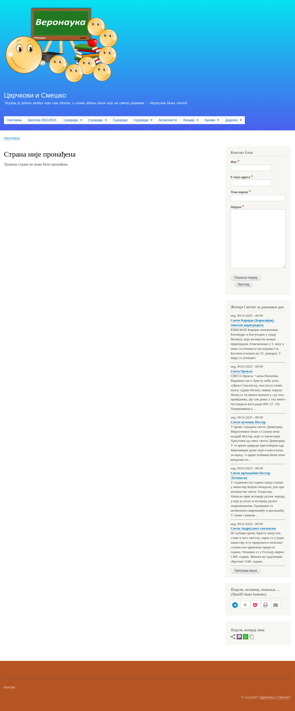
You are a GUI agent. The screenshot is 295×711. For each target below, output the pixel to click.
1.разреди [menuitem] (71, 121)
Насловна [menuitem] (14, 120)
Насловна (11, 138)
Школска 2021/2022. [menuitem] (42, 120)
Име (234, 162)
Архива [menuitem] (210, 121)
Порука (236, 207)
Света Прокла (241, 371)
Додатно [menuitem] (232, 121)
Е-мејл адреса (240, 177)
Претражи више (245, 570)
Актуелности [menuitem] (168, 120)
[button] (235, 605)
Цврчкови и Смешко (35, 95)
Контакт (10, 687)
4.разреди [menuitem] (142, 121)
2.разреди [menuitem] (96, 121)
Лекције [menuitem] (189, 121)
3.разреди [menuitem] (120, 120)
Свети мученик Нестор (248, 422)
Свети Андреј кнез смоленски (253, 528)
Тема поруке (239, 192)
